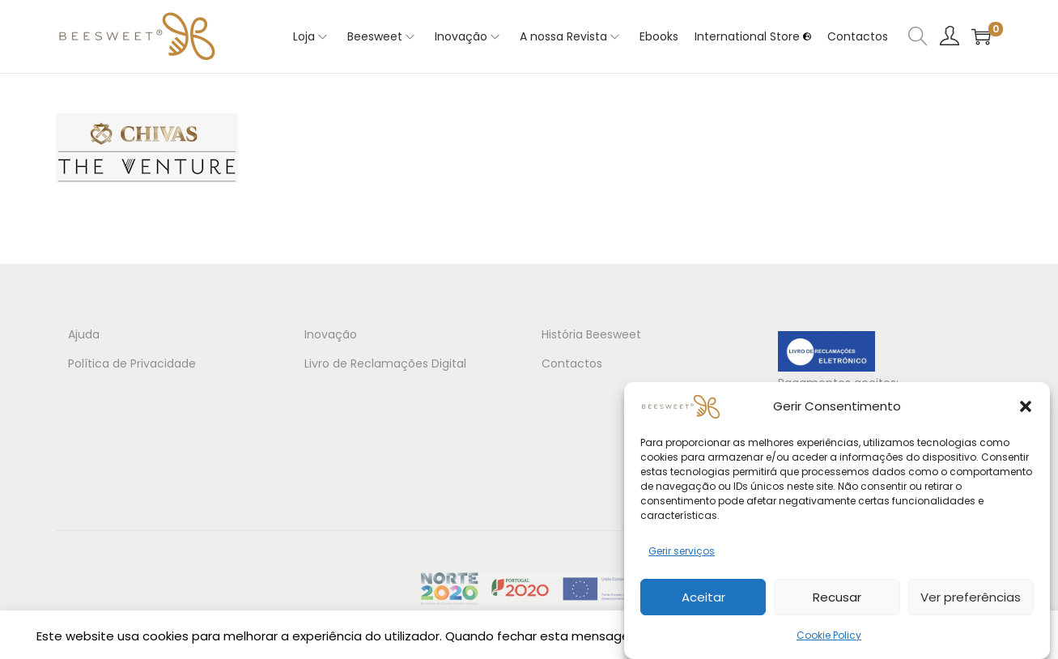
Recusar (837, 597)
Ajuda (84, 334)
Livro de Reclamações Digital (385, 363)
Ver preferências (970, 597)
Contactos (572, 363)
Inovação (330, 334)
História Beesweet (591, 334)
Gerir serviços (681, 551)
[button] (1026, 406)
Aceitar (703, 597)
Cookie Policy (829, 635)
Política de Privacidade (132, 363)
